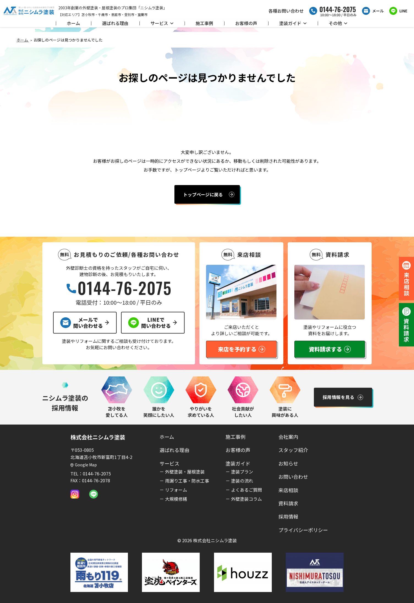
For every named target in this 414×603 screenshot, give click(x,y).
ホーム (73, 23)
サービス (162, 23)
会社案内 (288, 436)
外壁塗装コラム (246, 498)
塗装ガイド (293, 23)
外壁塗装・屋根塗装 (185, 471)
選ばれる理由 (115, 23)
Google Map (83, 464)
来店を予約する (241, 349)
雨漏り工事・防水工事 (187, 480)
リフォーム (176, 489)
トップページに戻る (203, 194)
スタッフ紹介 (293, 449)
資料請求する (330, 349)
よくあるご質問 (246, 489)
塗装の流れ (242, 480)
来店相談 (288, 490)
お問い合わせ (293, 476)
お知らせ (288, 463)
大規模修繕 (176, 498)
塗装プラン (242, 471)
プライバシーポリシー (303, 529)
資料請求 (288, 503)
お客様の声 (246, 23)
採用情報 (288, 516)
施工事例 (204, 23)
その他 (338, 23)
